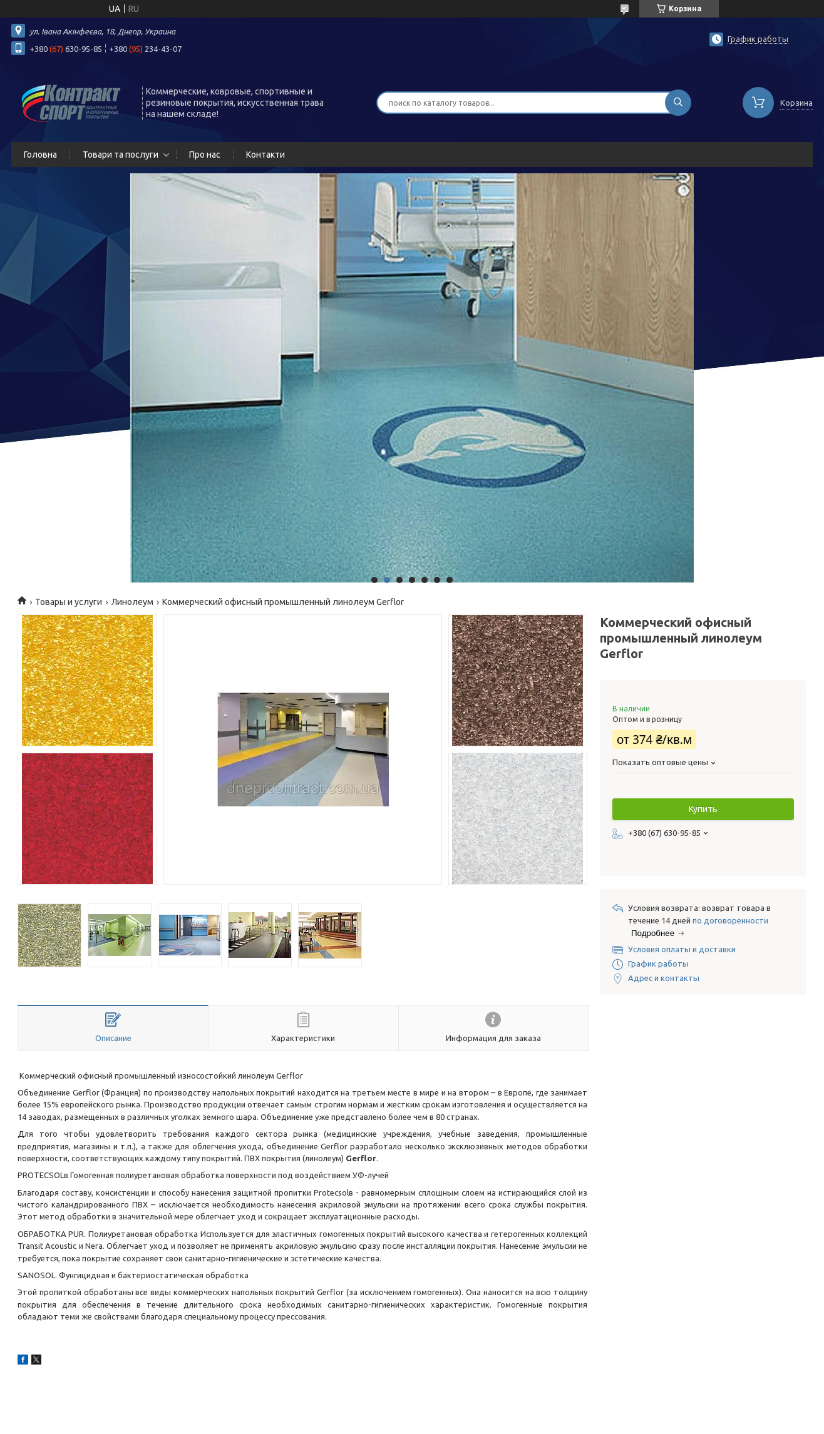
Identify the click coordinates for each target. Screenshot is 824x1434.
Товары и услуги (68, 602)
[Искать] (678, 102)
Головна (40, 154)
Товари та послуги (120, 154)
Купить (703, 809)
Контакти (265, 154)
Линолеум (132, 602)
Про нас (204, 154)
